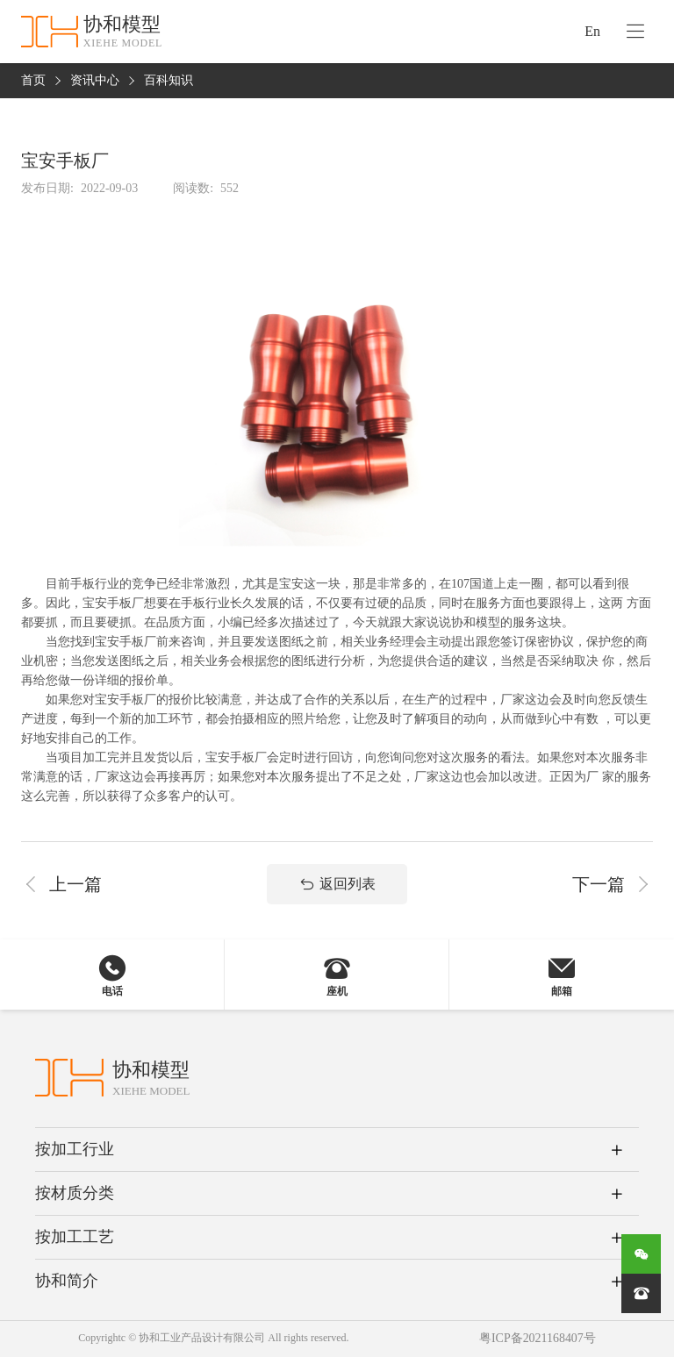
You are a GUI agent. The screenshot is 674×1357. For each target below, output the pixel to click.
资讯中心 (94, 81)
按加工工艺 (74, 1237)
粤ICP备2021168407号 (537, 1339)
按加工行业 (74, 1149)
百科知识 (168, 81)
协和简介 (66, 1280)
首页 (33, 81)
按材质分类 (74, 1193)
